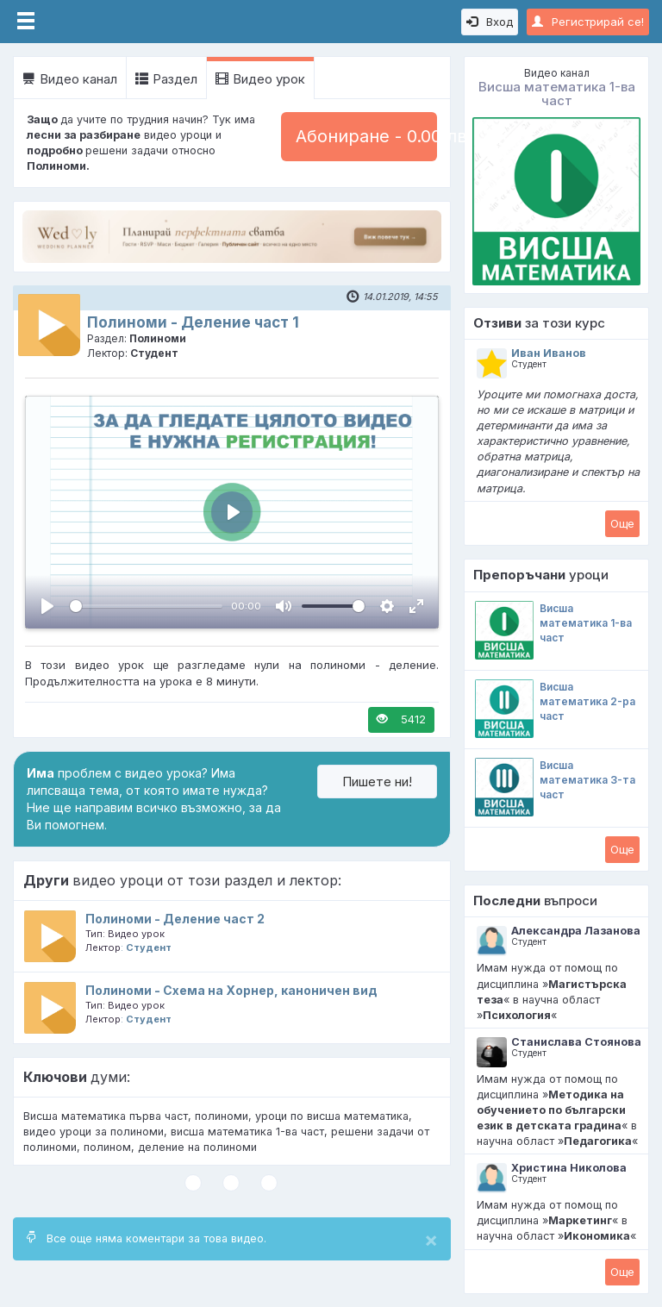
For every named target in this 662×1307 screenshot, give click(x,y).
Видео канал (69, 79)
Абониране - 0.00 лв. (366, 136)
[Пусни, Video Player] (47, 606)
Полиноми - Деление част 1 (193, 322)
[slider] (146, 606)
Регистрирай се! (588, 21)
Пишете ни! (377, 781)
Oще (622, 523)
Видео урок (260, 79)
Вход (489, 21)
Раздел (166, 79)
